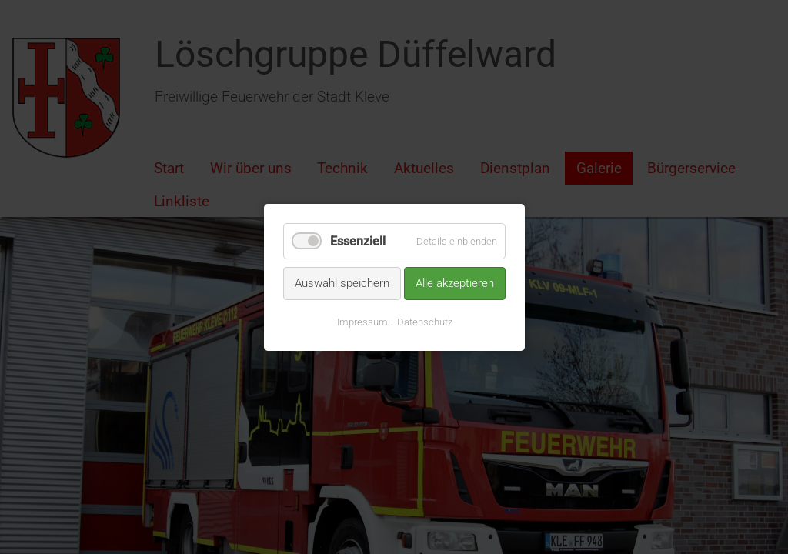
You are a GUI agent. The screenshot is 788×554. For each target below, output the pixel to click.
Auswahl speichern (342, 283)
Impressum (361, 321)
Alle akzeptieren (455, 283)
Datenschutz (424, 321)
